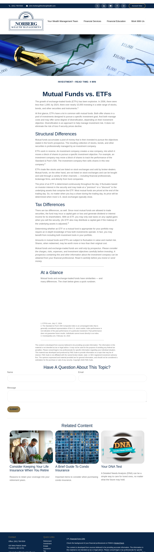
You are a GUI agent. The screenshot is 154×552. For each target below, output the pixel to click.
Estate (45, 543)
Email (81, 369)
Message (11, 384)
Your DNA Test (111, 463)
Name (10, 369)
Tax (44, 548)
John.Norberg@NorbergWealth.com (40, 2)
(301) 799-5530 (15, 2)
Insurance (47, 545)
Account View (137, 2)
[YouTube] (110, 2)
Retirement (47, 538)
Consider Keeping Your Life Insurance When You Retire (29, 465)
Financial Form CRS (77, 535)
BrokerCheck (119, 540)
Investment (47, 540)
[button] (62, 17)
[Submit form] (13, 406)
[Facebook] (117, 2)
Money (45, 550)
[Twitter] (97, 2)
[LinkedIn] (104, 2)
